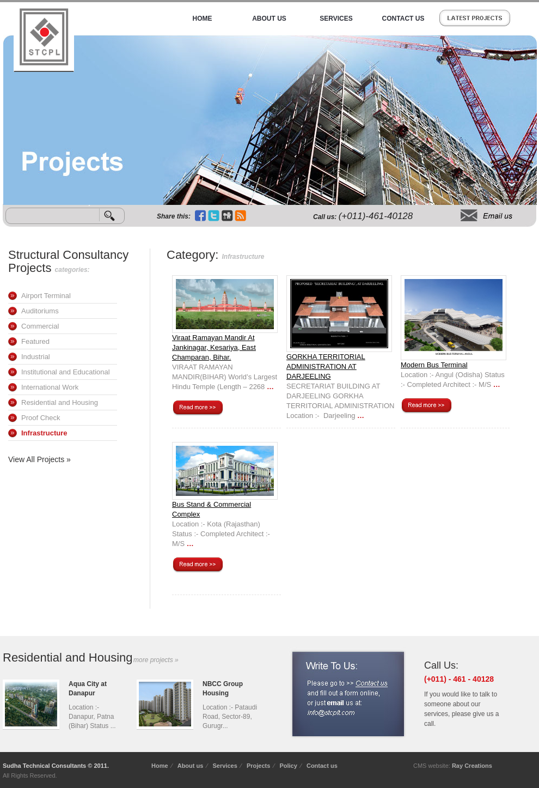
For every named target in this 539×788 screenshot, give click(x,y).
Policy (288, 765)
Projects (258, 765)
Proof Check (40, 418)
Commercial (40, 326)
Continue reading (197, 408)
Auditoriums (40, 311)
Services (336, 18)
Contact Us (403, 18)
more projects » (156, 660)
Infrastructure (44, 433)
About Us (269, 18)
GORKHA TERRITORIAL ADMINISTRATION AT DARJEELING (325, 366)
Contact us (322, 765)
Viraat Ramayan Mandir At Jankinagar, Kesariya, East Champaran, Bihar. (214, 347)
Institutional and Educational (65, 372)
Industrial (35, 357)
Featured (35, 341)
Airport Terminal (46, 296)
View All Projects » (39, 459)
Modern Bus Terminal (434, 365)
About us (190, 765)
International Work (49, 387)
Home (202, 18)
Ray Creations (472, 765)
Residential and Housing (59, 402)
